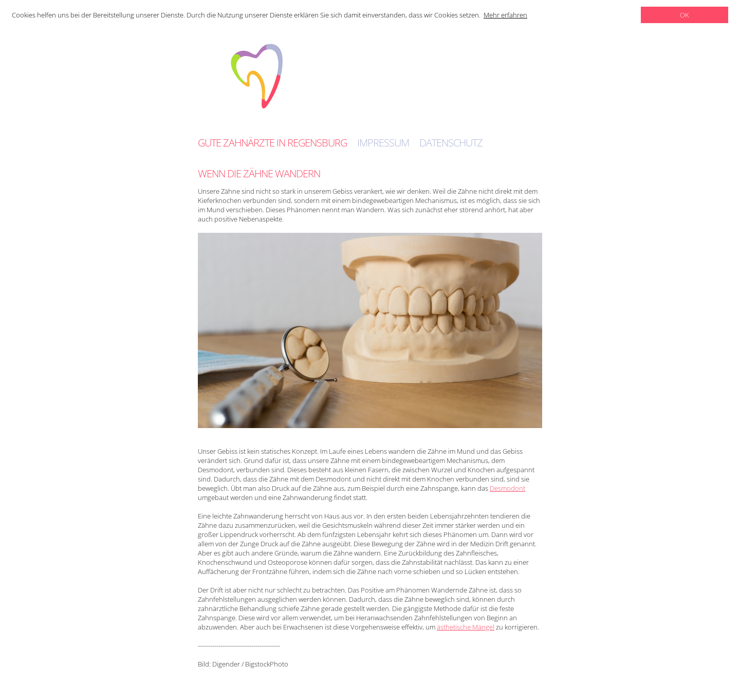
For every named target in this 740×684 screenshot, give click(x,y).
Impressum (383, 143)
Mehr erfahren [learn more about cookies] (505, 15)
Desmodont (507, 488)
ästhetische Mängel (465, 627)
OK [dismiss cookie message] (684, 15)
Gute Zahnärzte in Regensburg (272, 143)
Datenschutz (451, 143)
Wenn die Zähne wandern (259, 173)
